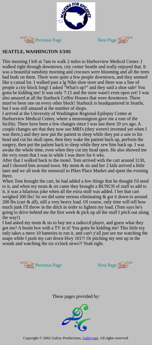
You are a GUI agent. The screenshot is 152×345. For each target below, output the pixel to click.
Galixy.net (90, 338)
